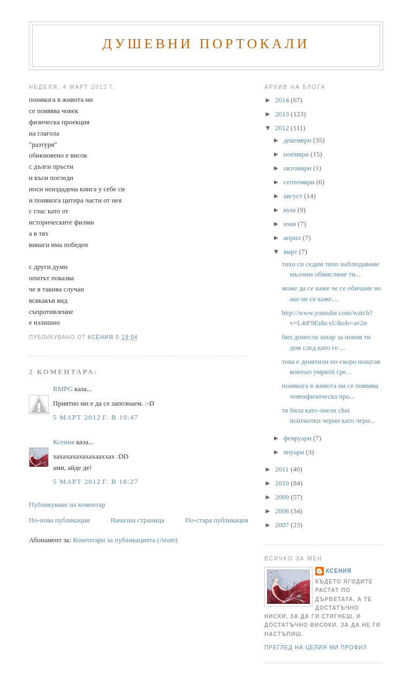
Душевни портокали (206, 43)
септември (300, 182)
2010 (283, 483)
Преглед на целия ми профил (315, 647)
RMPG (63, 389)
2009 (283, 497)
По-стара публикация (216, 520)
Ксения (63, 442)
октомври (298, 168)
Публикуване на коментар (67, 504)
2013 (283, 114)
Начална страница (137, 520)
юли (291, 210)
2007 (283, 525)
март (291, 252)
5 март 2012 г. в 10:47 (96, 417)
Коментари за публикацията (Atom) (125, 540)
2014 (283, 100)
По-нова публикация (59, 520)
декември (298, 140)
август (294, 196)
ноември (297, 154)
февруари (298, 438)
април (293, 238)
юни (291, 224)
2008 (283, 511)
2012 (283, 128)
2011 (283, 469)
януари (295, 452)
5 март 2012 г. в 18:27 (96, 481)
